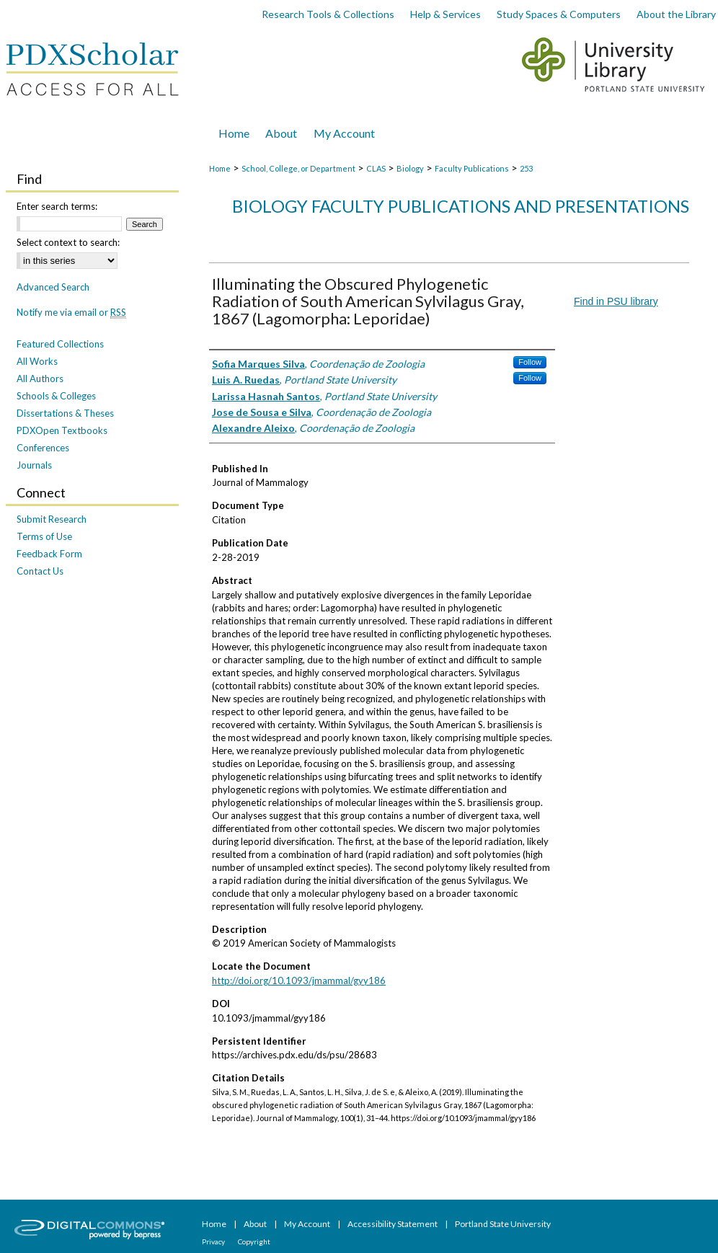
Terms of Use (44, 536)
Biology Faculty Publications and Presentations (460, 205)
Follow (529, 362)
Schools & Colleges (56, 396)
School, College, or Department (298, 168)
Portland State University (503, 1223)
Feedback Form (49, 553)
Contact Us (40, 571)
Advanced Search (53, 287)
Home (220, 168)
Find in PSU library (616, 301)
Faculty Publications (472, 168)
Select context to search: (68, 242)
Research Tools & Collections (328, 14)
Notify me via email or (71, 312)
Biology (410, 168)
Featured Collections (60, 344)
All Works (37, 361)
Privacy (214, 1241)
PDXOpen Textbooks (62, 430)
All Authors (40, 378)
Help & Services (445, 14)
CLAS (376, 168)
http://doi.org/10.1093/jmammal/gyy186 (299, 980)
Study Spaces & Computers (559, 14)
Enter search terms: (57, 206)
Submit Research (52, 519)
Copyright (254, 1241)
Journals (34, 465)
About (256, 1223)
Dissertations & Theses (65, 413)
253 (526, 168)
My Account (308, 1223)
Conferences (43, 447)
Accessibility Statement (393, 1223)
